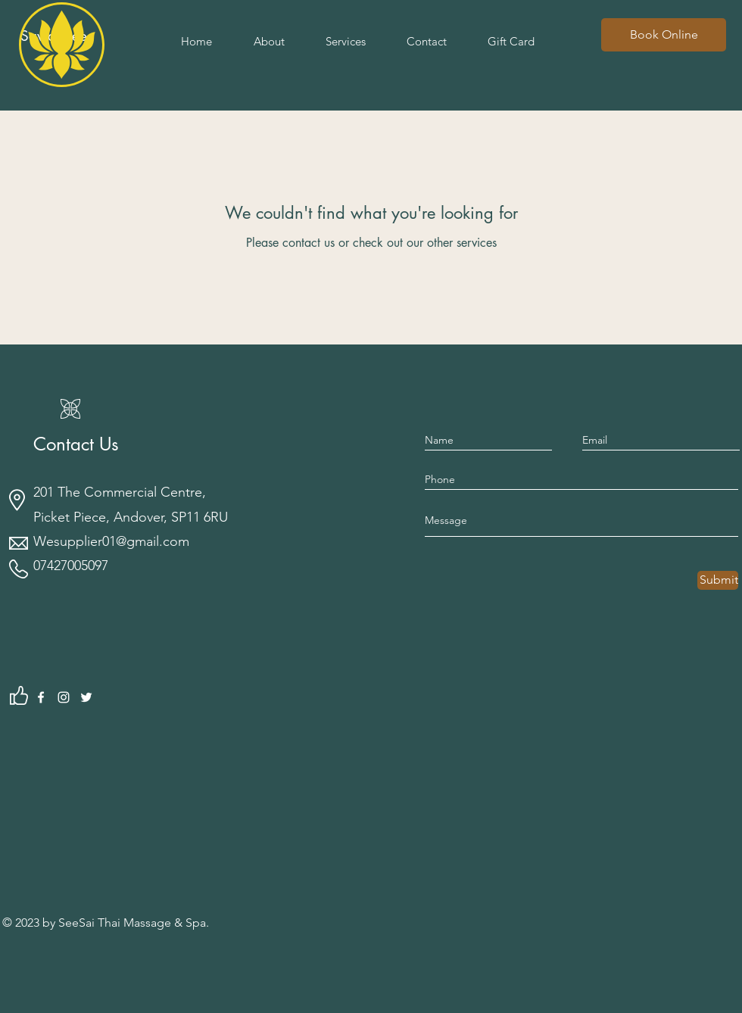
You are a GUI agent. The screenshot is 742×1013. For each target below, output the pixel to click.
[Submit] (717, 580)
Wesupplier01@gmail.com (111, 541)
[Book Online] (663, 34)
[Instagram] (63, 697)
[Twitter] (86, 697)
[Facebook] (40, 697)
